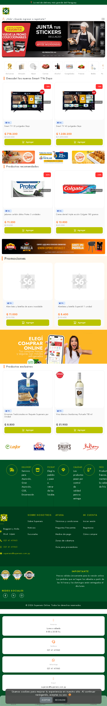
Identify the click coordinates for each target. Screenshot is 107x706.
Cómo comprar (90, 534)
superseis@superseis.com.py (16, 553)
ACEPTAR (46, 699)
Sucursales (33, 534)
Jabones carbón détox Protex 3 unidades (22, 214)
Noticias (31, 527)
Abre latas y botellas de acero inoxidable (24, 306)
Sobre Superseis (35, 521)
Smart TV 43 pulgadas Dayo (68, 126)
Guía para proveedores (66, 547)
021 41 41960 (10, 540)
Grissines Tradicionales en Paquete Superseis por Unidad (26, 415)
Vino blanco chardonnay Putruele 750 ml (74, 414)
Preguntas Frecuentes (65, 527)
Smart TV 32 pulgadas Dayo (17, 126)
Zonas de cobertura (64, 540)
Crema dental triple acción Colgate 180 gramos (77, 214)
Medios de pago (63, 534)
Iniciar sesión (89, 521)
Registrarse (88, 527)
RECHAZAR (60, 699)
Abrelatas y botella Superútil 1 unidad (75, 306)
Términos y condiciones (66, 521)
